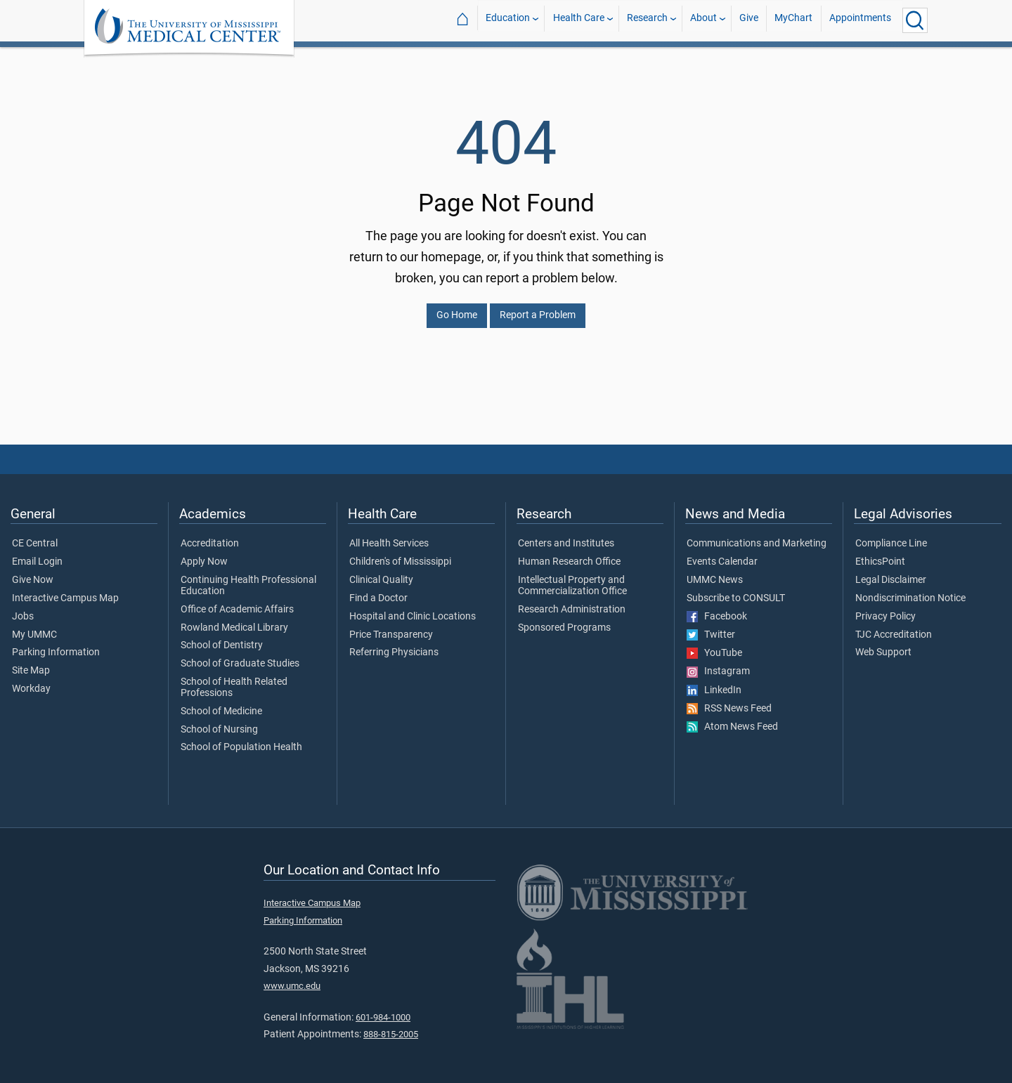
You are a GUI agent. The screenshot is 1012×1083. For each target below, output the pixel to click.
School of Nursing (219, 721)
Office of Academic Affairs (237, 601)
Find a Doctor (378, 590)
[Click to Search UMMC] (915, 20)
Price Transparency (391, 626)
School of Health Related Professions (234, 679)
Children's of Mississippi (400, 553)
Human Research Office (569, 553)
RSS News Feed (729, 700)
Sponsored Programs (564, 619)
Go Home (456, 307)
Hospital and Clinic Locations (412, 608)
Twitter (711, 626)
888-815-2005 (390, 1025)
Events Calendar (722, 553)
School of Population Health (241, 738)
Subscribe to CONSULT (736, 590)
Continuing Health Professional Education (248, 577)
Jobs (23, 608)
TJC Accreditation (893, 626)
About (703, 20)
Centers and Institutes (566, 535)
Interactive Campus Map (65, 590)
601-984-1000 (383, 1009)
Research (647, 20)
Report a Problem (538, 307)
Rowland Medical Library (234, 619)
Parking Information (56, 644)
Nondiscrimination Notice (910, 590)
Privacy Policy (885, 608)
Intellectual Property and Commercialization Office (572, 577)
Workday (31, 680)
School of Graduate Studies (240, 655)
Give (748, 20)
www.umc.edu (292, 977)
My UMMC (34, 626)
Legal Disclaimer (890, 571)
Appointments (860, 20)
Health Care (578, 20)
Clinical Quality (381, 571)
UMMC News (715, 571)
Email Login (37, 553)
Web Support (883, 644)
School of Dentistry (222, 637)
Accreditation (210, 535)
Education (508, 20)
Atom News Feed (732, 718)
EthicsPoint (880, 553)
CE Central (35, 535)
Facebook (717, 608)
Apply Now (204, 553)
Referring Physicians (394, 644)
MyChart (793, 20)
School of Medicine (221, 703)
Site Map (31, 662)
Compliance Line (891, 535)
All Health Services (389, 535)
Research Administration (571, 601)
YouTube (714, 644)
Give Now (32, 571)
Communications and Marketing (756, 535)
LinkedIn (714, 682)
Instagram (718, 663)
